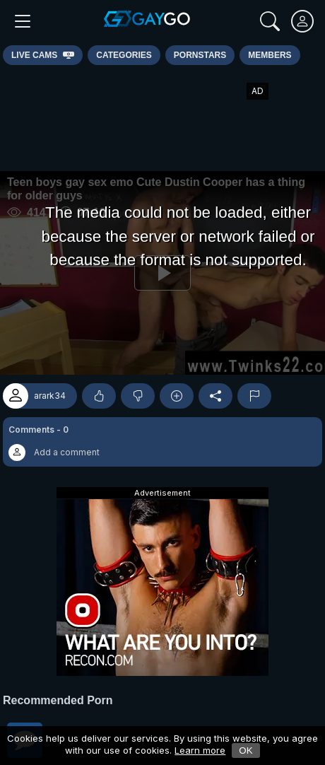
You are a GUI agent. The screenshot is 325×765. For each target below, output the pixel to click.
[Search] (270, 21)
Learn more (200, 750)
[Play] (162, 273)
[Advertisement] (162, 118)
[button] (162, 442)
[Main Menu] (22, 21)
